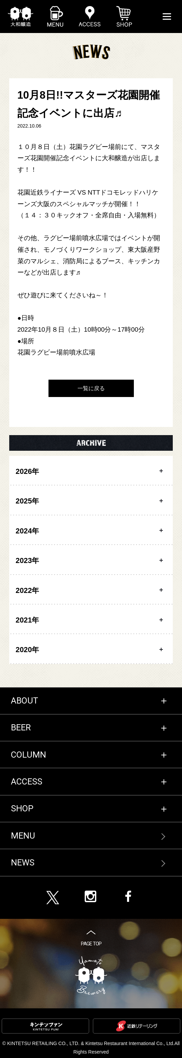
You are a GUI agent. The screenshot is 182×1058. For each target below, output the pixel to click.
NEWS (22, 862)
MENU (23, 836)
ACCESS (26, 782)
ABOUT (24, 701)
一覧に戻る (91, 388)
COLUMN (28, 755)
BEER (21, 727)
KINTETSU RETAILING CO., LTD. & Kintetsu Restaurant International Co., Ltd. (90, 1043)
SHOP (22, 808)
